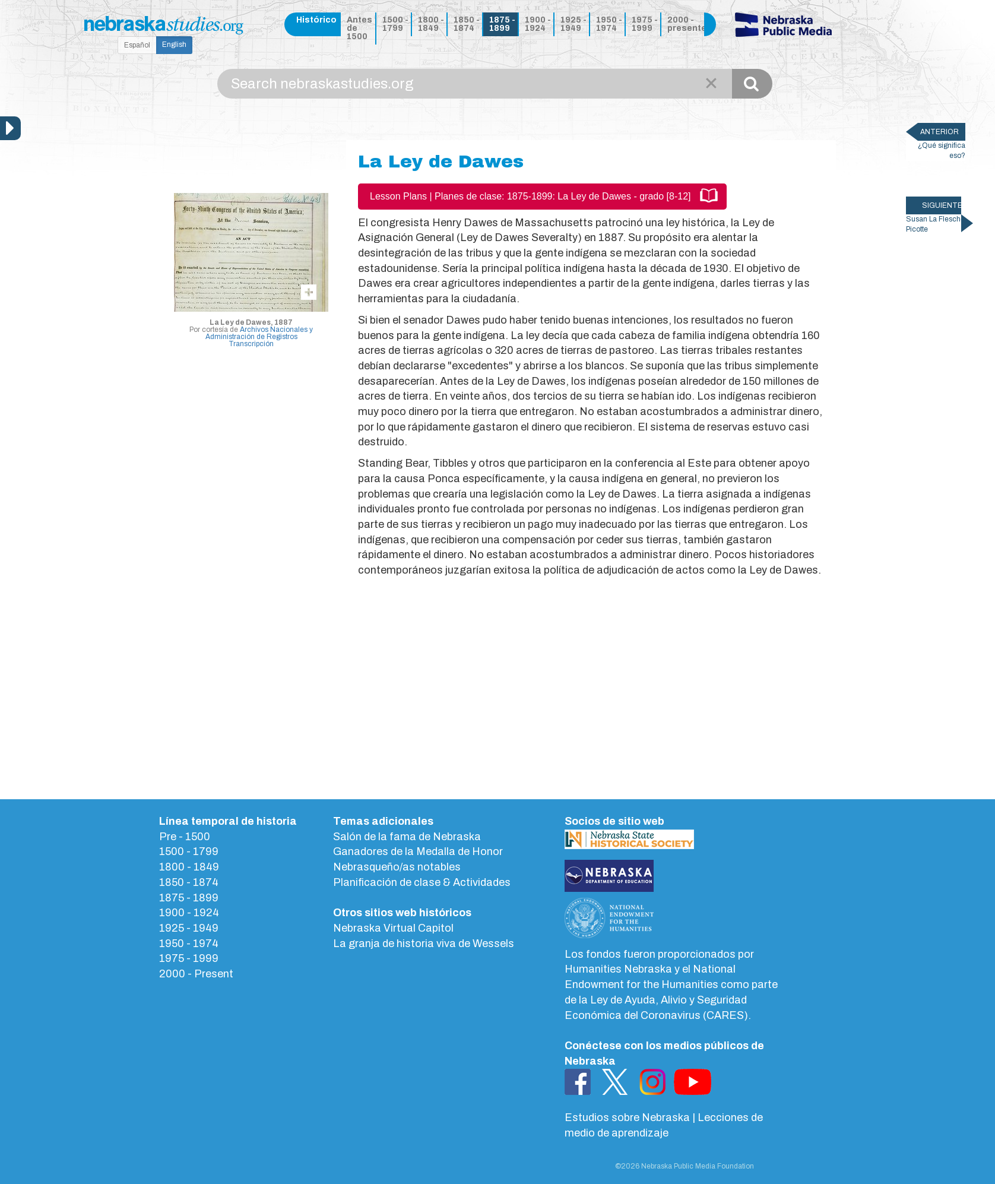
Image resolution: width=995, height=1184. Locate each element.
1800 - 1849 (431, 24)
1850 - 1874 (467, 24)
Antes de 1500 (359, 28)
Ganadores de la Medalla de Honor (418, 851)
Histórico (316, 19)
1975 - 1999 (645, 24)
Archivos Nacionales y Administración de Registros (259, 333)
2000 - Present (196, 974)
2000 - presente (683, 24)
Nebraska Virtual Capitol (393, 928)
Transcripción (251, 344)
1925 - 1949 (573, 24)
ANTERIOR (939, 132)
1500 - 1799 (395, 24)
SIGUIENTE (941, 205)
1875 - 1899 (502, 24)
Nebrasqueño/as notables (397, 867)
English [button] (174, 44)
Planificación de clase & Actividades (422, 882)
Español (137, 45)
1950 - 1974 (609, 24)
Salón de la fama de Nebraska (407, 837)
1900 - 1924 (538, 24)
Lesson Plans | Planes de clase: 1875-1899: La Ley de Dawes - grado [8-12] (530, 196)
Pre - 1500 (184, 837)
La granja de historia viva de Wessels (423, 943)
